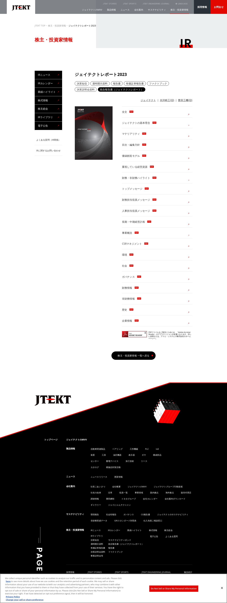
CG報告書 (145, 514)
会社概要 (116, 486)
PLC (147, 449)
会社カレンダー (150, 498)
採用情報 (202, 7)
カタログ (95, 467)
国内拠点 (154, 492)
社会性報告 (111, 514)
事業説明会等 (97, 555)
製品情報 (111, 9)
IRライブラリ (45, 117)
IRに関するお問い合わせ (48, 150)
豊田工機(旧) (185, 100)
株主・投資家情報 (179, 9)
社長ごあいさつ (98, 486)
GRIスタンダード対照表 (125, 520)
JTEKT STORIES (94, 3)
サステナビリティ (157, 9)
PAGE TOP (39, 570)
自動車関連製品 (98, 449)
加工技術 (130, 461)
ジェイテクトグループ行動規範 (168, 486)
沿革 (110, 492)
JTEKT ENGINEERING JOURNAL (140, 3)
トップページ (51, 439)
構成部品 (157, 455)
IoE (157, 449)
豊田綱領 (110, 498)
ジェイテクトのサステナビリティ (172, 514)
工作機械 (134, 449)
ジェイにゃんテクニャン (119, 504)
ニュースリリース (99, 476)
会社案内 (138, 9)
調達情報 (95, 498)
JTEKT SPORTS (113, 3)
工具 (104, 455)
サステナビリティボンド (119, 540)
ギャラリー (96, 504)
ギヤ (144, 455)
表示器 (131, 455)
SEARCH (165, 3)
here (8, 581)
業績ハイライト (47, 92)
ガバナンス (128, 514)
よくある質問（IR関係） (48, 139)
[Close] (221, 587)
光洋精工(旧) (167, 100)
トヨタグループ (128, 498)
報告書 (117, 83)
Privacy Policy (13, 596)
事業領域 (139, 492)
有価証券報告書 (135, 83)
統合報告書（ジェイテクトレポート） (121, 89)
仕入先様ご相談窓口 (152, 520)
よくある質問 (171, 536)
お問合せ (219, 7)
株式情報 (43, 100)
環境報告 (95, 514)
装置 (93, 455)
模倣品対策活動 (113, 467)
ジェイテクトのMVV (92, 9)
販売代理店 (186, 492)
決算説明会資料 (86, 89)
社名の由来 (96, 492)
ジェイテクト (148, 100)
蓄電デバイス (112, 461)
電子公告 (43, 125)
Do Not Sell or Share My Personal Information (174, 588)
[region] (113, 588)
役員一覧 (123, 492)
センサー (95, 461)
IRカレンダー (45, 83)
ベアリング (117, 449)
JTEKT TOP (40, 25)
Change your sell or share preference (25, 599)
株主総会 (43, 108)
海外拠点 (170, 492)
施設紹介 (188, 572)
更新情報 (118, 476)
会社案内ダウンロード (175, 498)
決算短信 (82, 83)
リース (144, 461)
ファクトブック (158, 83)
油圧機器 (117, 455)
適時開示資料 (100, 83)
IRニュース (44, 75)
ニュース (125, 9)
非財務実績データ (99, 520)
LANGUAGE (183, 3)
